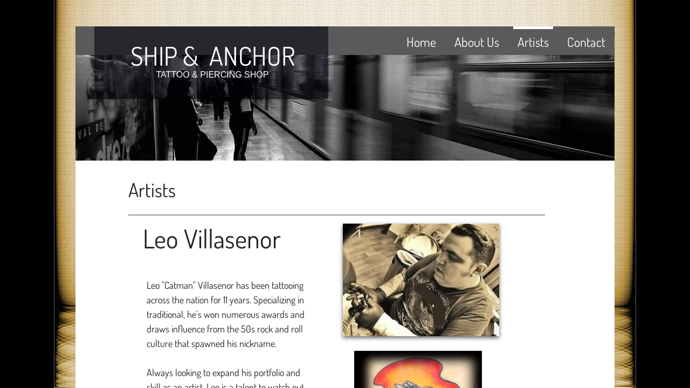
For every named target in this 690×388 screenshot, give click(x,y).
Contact (586, 41)
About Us (476, 41)
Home (421, 41)
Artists (533, 41)
